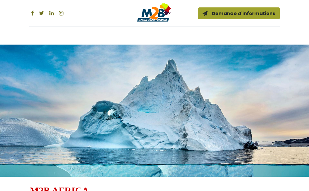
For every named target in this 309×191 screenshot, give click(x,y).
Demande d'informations (237, 13)
